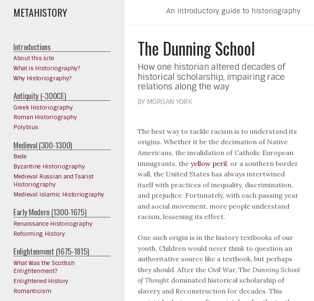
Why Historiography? (42, 78)
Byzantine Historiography (49, 166)
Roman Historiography (45, 117)
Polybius (25, 127)
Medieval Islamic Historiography (58, 194)
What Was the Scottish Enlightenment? (43, 267)
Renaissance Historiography (53, 223)
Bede (20, 156)
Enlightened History (40, 281)
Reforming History (39, 233)
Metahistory (40, 12)
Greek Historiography (43, 107)
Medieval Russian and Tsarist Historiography (53, 181)
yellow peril (209, 163)
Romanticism (32, 291)
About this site (33, 58)
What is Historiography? (46, 68)
